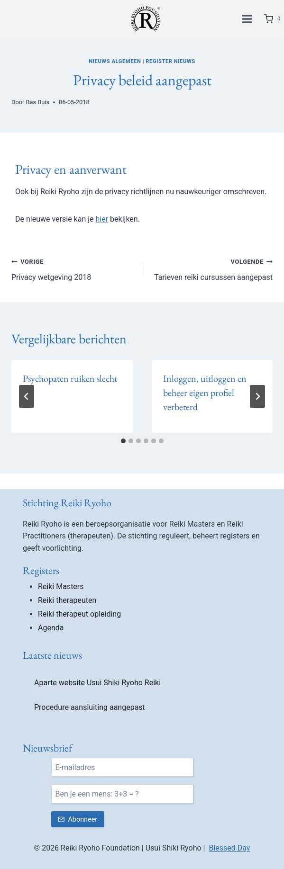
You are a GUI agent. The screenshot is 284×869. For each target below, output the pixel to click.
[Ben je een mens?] (122, 793)
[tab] (123, 441)
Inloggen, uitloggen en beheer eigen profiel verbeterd (205, 392)
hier (102, 219)
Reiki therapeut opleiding (79, 613)
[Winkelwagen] (274, 19)
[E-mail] (122, 767)
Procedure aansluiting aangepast (89, 707)
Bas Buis (37, 102)
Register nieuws (170, 61)
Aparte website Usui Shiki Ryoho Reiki (97, 682)
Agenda (51, 627)
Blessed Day (229, 847)
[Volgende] (257, 396)
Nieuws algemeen (115, 61)
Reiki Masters (61, 586)
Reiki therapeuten (67, 600)
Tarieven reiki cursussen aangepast (211, 268)
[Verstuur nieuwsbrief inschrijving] (77, 819)
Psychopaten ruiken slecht (70, 378)
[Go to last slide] (26, 396)
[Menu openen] (248, 18)
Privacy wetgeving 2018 (73, 268)
